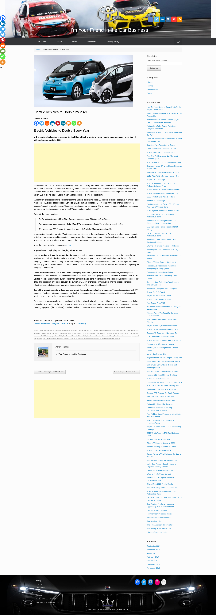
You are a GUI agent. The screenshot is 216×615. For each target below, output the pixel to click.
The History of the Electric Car (159, 528)
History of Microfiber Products (159, 518)
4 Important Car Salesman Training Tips (163, 386)
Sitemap (39, 595)
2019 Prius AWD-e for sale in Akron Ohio (163, 176)
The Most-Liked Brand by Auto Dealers (162, 371)
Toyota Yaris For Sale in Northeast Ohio (162, 193)
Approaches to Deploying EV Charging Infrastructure (75, 330)
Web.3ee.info (53, 602)
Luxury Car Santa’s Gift (156, 354)
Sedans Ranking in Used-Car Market (49, 372)
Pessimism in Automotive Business (161, 400)
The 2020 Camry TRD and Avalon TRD (162, 488)
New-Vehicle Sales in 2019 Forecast (161, 389)
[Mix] (68, 123)
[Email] (3, 51)
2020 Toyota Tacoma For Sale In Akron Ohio (164, 162)
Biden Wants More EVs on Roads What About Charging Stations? (116, 330)
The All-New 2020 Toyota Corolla (160, 484)
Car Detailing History (155, 521)
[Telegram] (3, 29)
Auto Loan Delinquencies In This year (162, 288)
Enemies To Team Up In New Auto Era (162, 333)
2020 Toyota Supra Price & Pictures (161, 197)
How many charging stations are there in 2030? (122, 333)
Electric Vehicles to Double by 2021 (94, 333)
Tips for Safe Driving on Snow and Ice (162, 460)
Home (43, 42)
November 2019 (153, 550)
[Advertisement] (87, 162)
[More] (79, 123)
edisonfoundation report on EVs (70, 333)
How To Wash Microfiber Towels (159, 514)
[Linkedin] (52, 123)
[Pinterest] (57, 123)
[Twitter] (41, 123)
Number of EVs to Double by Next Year (100, 336)
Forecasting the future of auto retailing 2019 (164, 382)
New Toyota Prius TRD (156, 303)
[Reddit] (47, 123)
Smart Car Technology (156, 201)
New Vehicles (44, 330)
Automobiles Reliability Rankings (160, 404)
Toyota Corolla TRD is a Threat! (159, 299)
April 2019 (151, 553)
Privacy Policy (113, 42)
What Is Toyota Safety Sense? (159, 474)
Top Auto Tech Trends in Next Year (160, 397)
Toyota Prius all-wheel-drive (158, 378)
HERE (68, 245)
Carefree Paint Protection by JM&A (161, 145)
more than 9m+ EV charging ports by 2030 (48, 336)
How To (150, 86)
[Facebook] (36, 123)
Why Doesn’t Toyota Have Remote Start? (163, 172)
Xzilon (74, 42)
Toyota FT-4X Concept (156, 180)
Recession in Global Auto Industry (160, 344)
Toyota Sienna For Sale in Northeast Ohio (163, 190)
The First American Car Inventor (159, 525)
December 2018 (153, 564)
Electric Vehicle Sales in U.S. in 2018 (161, 262)
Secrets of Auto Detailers (157, 510)
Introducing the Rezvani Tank (126, 372)
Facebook (45, 323)
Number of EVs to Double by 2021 (74, 336)
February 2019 (153, 557)
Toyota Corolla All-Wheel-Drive (159, 450)
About (59, 42)
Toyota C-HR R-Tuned (156, 292)
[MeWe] (63, 123)
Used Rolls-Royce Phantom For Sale (161, 149)
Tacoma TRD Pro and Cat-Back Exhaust (163, 393)
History (149, 82)
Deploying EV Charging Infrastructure (46, 333)
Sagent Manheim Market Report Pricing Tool (164, 358)
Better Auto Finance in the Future (160, 272)
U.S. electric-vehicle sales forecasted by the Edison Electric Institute (97, 338)
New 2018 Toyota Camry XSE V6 (160, 470)
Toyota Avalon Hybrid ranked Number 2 (162, 326)
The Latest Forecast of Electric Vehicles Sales (58, 338)
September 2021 (153, 546)
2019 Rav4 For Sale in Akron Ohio (160, 337)
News (149, 93)
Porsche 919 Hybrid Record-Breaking (162, 375)
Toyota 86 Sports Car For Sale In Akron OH (164, 340)
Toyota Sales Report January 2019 (160, 152)
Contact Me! (92, 42)
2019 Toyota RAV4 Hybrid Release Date (163, 210)
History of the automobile (157, 532)
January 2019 (152, 561)
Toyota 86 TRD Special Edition (159, 296)
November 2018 (153, 568)
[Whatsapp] (73, 123)
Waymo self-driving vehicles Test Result (162, 246)
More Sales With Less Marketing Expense (163, 361)
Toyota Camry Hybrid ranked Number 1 (162, 329)
